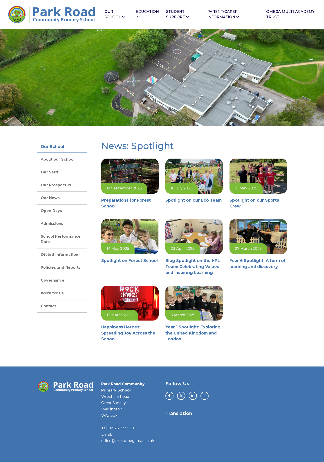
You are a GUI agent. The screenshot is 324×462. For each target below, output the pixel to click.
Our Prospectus (56, 185)
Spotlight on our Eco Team (193, 200)
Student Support (177, 14)
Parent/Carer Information (223, 14)
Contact (48, 306)
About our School (57, 159)
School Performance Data (61, 239)
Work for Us (52, 293)
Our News (50, 198)
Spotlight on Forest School (129, 260)
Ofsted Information (59, 255)
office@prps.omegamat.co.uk (127, 441)
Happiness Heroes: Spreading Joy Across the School (128, 333)
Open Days (51, 211)
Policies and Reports (61, 267)
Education (147, 14)
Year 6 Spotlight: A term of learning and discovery (258, 263)
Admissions (52, 223)
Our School (114, 14)
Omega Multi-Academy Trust (290, 14)
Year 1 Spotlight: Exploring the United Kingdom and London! (192, 333)
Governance (52, 280)
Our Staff (49, 172)
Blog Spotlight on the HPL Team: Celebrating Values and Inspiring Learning (192, 266)
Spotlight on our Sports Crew (254, 203)
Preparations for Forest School (126, 203)
